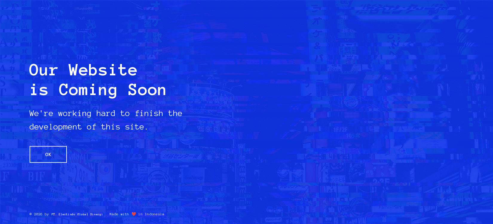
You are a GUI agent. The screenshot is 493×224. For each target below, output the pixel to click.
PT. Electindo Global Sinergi (81, 214)
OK (51, 154)
